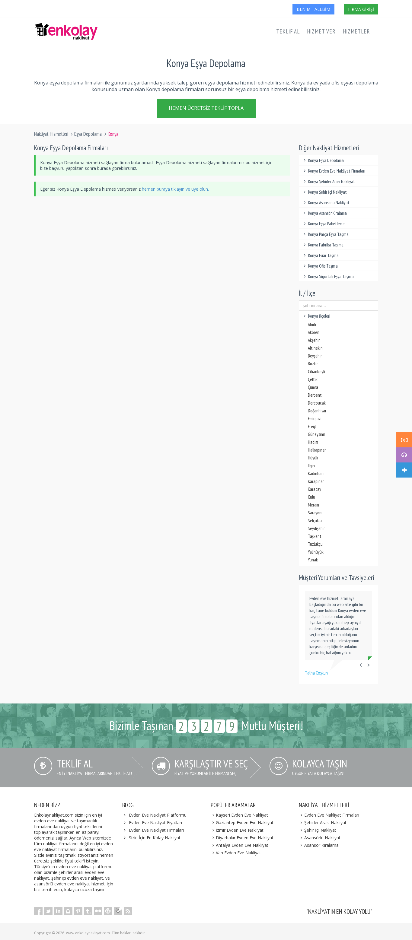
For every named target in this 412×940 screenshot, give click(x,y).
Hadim (313, 442)
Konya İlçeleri (338, 316)
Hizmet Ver (321, 31)
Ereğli (312, 426)
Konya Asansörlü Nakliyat (326, 202)
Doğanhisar (317, 411)
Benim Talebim (313, 9)
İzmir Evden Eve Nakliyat (237, 830)
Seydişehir (316, 528)
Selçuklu (315, 520)
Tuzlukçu (315, 544)
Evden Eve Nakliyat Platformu (158, 815)
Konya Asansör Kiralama (324, 213)
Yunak (313, 560)
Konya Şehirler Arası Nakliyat (328, 181)
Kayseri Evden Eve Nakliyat (239, 815)
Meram (313, 505)
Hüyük (313, 458)
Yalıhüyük (316, 552)
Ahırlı (312, 324)
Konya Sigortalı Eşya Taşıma (328, 276)
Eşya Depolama (88, 134)
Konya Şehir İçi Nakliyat (324, 192)
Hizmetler (356, 31)
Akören (313, 332)
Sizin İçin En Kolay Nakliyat (154, 837)
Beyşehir (315, 356)
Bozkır (313, 364)
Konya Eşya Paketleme (323, 224)
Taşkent (314, 536)
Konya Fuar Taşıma (320, 255)
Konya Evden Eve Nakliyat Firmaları (333, 171)
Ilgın (311, 465)
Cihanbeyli (316, 371)
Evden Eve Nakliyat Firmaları (156, 830)
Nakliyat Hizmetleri (51, 134)
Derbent (315, 395)
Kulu (311, 497)
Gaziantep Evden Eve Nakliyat (242, 822)
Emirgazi (314, 418)
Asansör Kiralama (319, 845)
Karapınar (316, 481)
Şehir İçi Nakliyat (317, 830)
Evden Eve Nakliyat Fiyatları (155, 822)
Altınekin (315, 348)
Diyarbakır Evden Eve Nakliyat (242, 837)
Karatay (314, 489)
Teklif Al (288, 31)
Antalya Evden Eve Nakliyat (240, 845)
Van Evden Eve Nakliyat (236, 853)
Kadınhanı (316, 473)
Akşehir (314, 340)
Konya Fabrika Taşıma (322, 245)
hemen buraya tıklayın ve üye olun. (175, 189)
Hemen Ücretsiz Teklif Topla (206, 107)
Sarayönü (316, 513)
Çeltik (313, 379)
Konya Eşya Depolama (323, 160)
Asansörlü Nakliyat (319, 837)
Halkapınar (317, 450)
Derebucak (317, 403)
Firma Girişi (361, 9)
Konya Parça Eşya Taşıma (325, 234)
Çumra (313, 387)
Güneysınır (316, 434)
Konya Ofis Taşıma (320, 266)
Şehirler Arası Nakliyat (323, 822)
